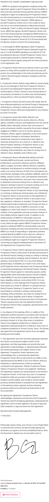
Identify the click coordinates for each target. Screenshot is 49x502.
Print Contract (10, 494)
